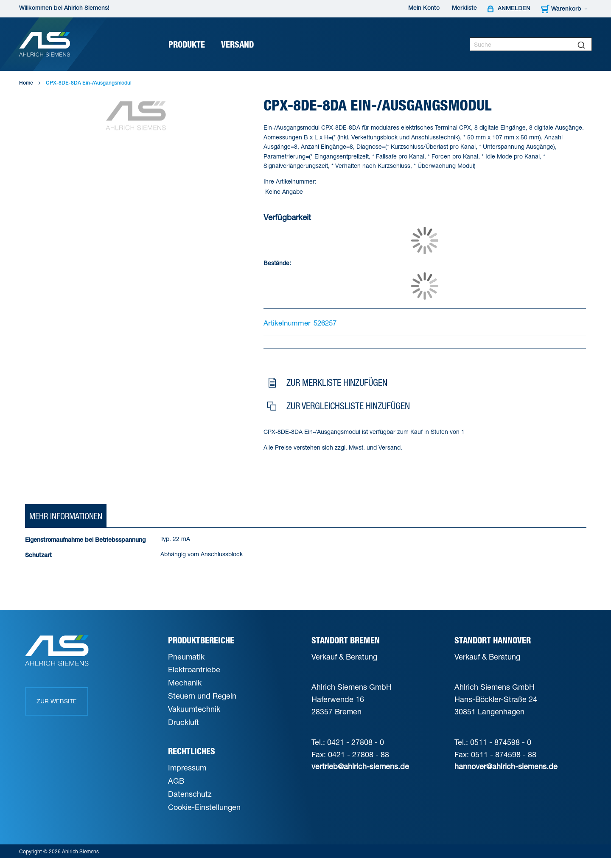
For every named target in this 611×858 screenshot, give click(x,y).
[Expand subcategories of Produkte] (208, 45)
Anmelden (514, 9)
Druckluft (183, 722)
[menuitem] (189, 44)
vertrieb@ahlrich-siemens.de (360, 766)
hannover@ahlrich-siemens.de (506, 766)
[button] (423, 384)
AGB (176, 780)
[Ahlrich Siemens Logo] (44, 44)
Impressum (187, 767)
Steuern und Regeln (202, 695)
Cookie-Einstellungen (204, 807)
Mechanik (185, 682)
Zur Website (56, 701)
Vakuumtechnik (194, 709)
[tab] (66, 516)
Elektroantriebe (194, 669)
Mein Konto (424, 8)
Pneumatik (186, 656)
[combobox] (531, 44)
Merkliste (464, 8)
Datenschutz (190, 794)
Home (26, 83)
